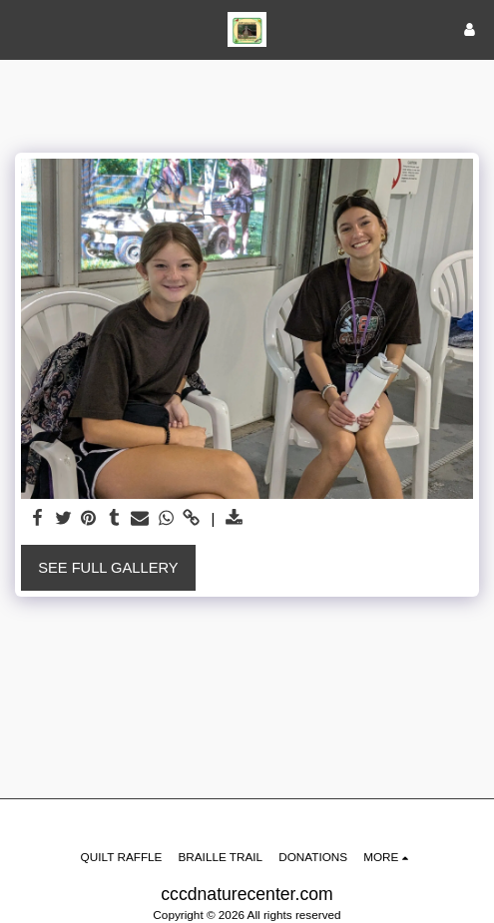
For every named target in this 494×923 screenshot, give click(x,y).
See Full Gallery (108, 568)
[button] (22, 29)
